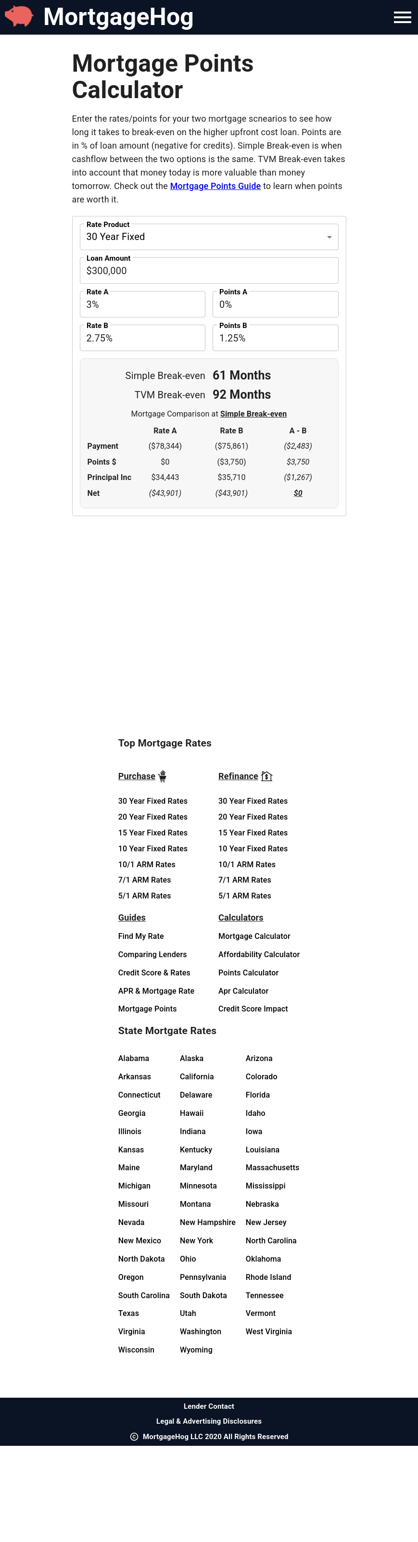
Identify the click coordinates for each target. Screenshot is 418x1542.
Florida (258, 1095)
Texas (128, 1313)
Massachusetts (273, 1167)
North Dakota (141, 1259)
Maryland (196, 1167)
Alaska (191, 1058)
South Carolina (144, 1295)
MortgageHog (118, 17)
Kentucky (196, 1149)
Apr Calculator (243, 991)
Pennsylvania (203, 1277)
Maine (129, 1167)
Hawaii (192, 1113)
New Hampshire (208, 1222)
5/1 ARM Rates (144, 895)
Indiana (193, 1131)
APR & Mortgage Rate (156, 991)
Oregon (131, 1277)
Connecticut (139, 1095)
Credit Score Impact (253, 1008)
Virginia (131, 1331)
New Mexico (139, 1240)
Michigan (134, 1185)
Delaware (196, 1095)
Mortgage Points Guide (215, 186)
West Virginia (269, 1331)
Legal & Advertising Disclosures (209, 1421)
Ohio (188, 1259)
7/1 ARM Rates (144, 880)
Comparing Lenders (152, 954)
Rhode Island (268, 1277)
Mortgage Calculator (254, 936)
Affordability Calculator (259, 954)
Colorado (262, 1076)
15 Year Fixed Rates (153, 832)
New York (196, 1240)
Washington (200, 1331)
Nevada (131, 1222)
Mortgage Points (147, 1008)
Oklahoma (263, 1259)
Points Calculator (248, 972)
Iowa (254, 1131)
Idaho (256, 1113)
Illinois (129, 1131)
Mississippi (266, 1185)
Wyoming (196, 1349)
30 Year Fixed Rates (153, 801)
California (197, 1076)
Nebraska (262, 1204)
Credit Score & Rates (154, 972)
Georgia (132, 1113)
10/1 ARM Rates (147, 864)
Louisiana (263, 1149)
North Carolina (271, 1240)
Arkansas (134, 1076)
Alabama (134, 1058)
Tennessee (265, 1295)
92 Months (242, 395)
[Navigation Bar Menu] (402, 17)
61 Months (242, 375)
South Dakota (203, 1295)
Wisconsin (136, 1349)
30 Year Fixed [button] (116, 236)
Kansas (131, 1149)
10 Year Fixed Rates (153, 848)
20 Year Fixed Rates (153, 817)
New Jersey (266, 1222)
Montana (195, 1204)
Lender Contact (209, 1406)
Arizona (259, 1058)
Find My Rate (141, 936)
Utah (188, 1313)
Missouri (133, 1204)
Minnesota (198, 1185)
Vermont (261, 1313)
